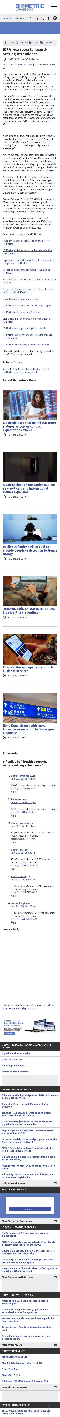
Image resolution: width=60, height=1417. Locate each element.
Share (12, 43)
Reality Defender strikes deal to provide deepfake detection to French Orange (30, 550)
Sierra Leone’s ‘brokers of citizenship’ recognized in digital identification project (30, 1270)
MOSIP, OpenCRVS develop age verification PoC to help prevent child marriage (28, 1149)
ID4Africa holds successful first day (21, 312)
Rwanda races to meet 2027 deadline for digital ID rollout (28, 1167)
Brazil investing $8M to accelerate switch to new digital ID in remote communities (27, 1123)
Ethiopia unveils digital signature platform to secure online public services (30, 1096)
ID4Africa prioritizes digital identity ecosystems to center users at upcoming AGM (29, 1261)
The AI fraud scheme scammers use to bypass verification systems (26, 1412)
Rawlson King (34, 59)
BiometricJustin (19, 823)
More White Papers (12, 1345)
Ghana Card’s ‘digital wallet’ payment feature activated (26, 1105)
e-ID (45, 369)
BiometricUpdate (20, 775)
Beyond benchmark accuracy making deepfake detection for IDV (26, 1337)
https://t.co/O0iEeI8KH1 (23, 812)
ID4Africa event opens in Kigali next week (24, 328)
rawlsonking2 (18, 903)
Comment (48, 43)
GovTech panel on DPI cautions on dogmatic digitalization (25, 1234)
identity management (26, 372)
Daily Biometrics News (13, 1183)
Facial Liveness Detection (15, 1071)
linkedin (36, 18)
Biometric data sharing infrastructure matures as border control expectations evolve (30, 426)
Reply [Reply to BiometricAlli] (13, 868)
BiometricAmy (18, 876)
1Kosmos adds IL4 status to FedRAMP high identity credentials (29, 610)
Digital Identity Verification (16, 1053)
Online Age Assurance (13, 1065)
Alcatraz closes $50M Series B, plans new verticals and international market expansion (29, 488)
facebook (49, 18)
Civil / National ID (41, 65)
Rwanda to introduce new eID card (20, 299)
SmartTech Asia (10, 1369)
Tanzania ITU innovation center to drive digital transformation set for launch (26, 1114)
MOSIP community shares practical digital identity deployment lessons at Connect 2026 (28, 1243)
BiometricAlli (18, 849)
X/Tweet (24, 43)
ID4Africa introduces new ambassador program (27, 305)
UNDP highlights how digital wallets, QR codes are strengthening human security (28, 1252)
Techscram (16, 799)
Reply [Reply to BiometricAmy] (13, 895)
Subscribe (20, 18)
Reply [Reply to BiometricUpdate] (13, 791)
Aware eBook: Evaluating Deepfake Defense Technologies (25, 1302)
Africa (6, 369)
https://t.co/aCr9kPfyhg (23, 838)
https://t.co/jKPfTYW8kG (24, 892)
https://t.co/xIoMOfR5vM (24, 919)
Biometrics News (25, 65)
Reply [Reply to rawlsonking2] (13, 922)
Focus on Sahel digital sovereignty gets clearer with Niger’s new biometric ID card (29, 1140)
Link (36, 43)
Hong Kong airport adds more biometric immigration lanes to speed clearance (29, 729)
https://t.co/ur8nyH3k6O (23, 788)
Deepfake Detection (12, 1059)
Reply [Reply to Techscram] (13, 815)
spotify (55, 18)
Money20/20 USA (11, 1375)
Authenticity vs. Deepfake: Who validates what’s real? (27, 1328)
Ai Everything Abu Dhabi (14, 1357)
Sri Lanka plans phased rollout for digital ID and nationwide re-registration (27, 1176)
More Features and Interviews (17, 1277)
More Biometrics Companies (17, 1221)
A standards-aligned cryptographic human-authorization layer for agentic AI (25, 1311)
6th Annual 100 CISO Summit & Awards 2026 (25, 1381)
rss (30, 18)
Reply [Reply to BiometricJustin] (13, 842)
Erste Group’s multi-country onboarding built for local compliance (28, 1320)
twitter (42, 18)
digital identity (32, 369)
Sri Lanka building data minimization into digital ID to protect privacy (29, 1158)
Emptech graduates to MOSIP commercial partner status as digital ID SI (28, 1132)
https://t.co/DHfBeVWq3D (24, 865)
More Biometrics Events (14, 1387)
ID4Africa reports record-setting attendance (26, 344)
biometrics (17, 369)
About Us (8, 18)
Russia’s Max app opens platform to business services (28, 669)
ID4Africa (35, 74)
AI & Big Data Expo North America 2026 (22, 1363)
